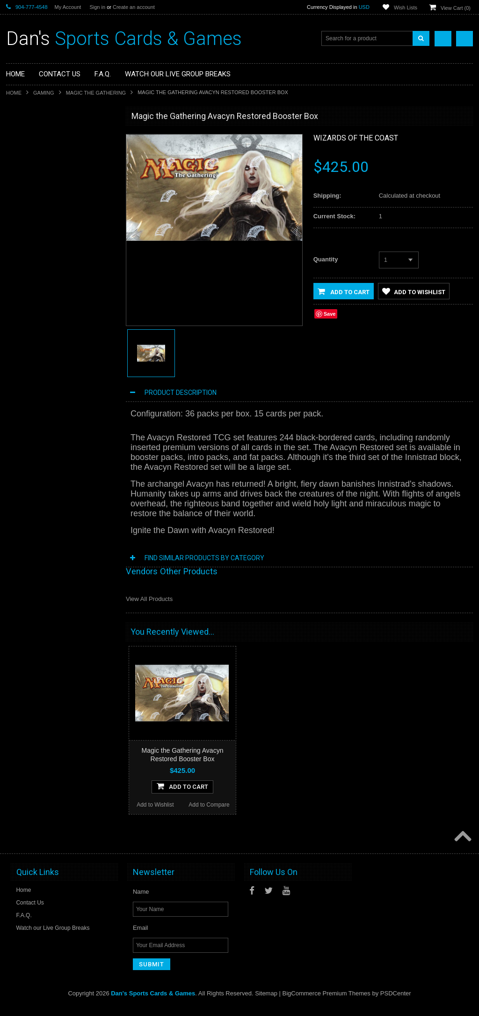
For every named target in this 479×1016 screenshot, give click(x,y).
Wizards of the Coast (355, 137)
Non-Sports (26, 153)
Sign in (97, 7)
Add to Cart (344, 291)
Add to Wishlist (33, 420)
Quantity (325, 259)
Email (140, 936)
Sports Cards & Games (124, 39)
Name (141, 900)
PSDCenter (395, 1002)
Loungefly (24, 217)
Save (330, 314)
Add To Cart (61, 402)
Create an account (134, 7)
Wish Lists (405, 7)
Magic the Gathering (96, 93)
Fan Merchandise (33, 185)
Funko (19, 201)
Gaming (43, 93)
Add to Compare (87, 420)
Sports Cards (28, 137)
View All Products (149, 598)
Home (14, 93)
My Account (68, 7)
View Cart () (456, 8)
